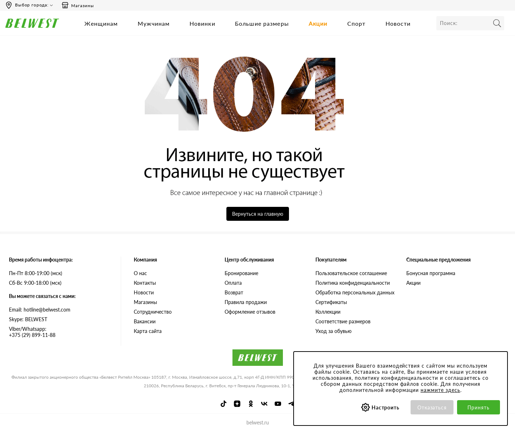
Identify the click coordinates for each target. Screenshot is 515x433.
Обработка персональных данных (354, 292)
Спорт (356, 23)
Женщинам (101, 23)
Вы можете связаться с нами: (42, 296)
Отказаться (432, 407)
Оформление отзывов (250, 312)
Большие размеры (262, 23)
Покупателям (331, 260)
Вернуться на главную (257, 214)
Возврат (234, 292)
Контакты (145, 283)
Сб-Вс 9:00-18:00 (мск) (35, 283)
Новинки (202, 23)
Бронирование (241, 273)
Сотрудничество (153, 312)
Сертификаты (331, 302)
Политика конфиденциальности (352, 283)
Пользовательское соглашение (351, 273)
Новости (398, 23)
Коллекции (327, 312)
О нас (140, 273)
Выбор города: (32, 5)
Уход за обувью (333, 331)
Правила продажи (246, 302)
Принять (478, 407)
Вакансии (145, 321)
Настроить (386, 407)
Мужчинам (154, 23)
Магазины (77, 5)
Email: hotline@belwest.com (39, 310)
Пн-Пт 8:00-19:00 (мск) (35, 273)
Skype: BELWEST (28, 319)
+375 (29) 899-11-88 (59, 332)
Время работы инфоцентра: (41, 260)
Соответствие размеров (343, 321)
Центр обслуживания (249, 260)
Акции (318, 23)
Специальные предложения (438, 260)
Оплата (233, 283)
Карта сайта (148, 331)
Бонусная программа (430, 273)
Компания (145, 260)
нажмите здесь (440, 390)
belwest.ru (257, 422)
